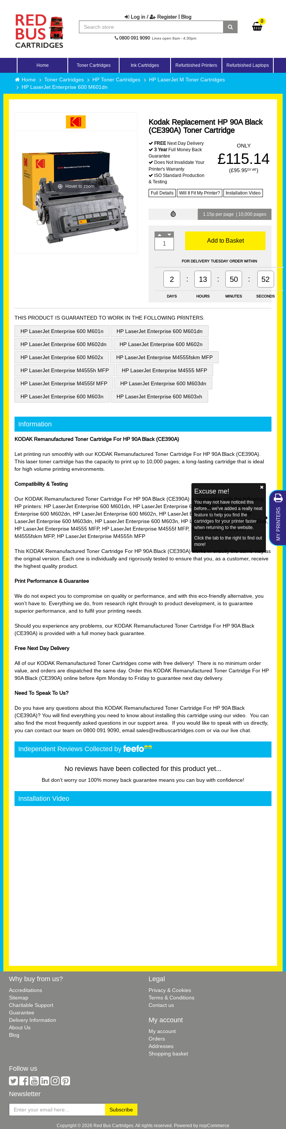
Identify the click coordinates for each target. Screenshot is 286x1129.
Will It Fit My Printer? (199, 193)
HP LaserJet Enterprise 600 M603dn (163, 383)
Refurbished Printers (196, 65)
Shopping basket (168, 1054)
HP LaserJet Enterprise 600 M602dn (63, 344)
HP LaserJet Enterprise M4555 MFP (164, 370)
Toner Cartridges (64, 80)
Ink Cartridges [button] (145, 65)
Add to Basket (225, 240)
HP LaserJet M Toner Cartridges (187, 80)
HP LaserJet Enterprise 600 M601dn (65, 87)
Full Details (162, 193)
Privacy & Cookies (170, 990)
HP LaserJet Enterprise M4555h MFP (64, 370)
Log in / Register (151, 17)
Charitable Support (31, 1005)
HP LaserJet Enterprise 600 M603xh (159, 396)
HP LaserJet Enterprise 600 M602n (161, 344)
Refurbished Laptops (247, 65)
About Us (20, 1027)
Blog (186, 17)
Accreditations (25, 990)
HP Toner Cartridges (116, 80)
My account (162, 1031)
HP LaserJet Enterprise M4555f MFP (63, 383)
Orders (157, 1039)
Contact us (161, 1005)
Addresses (161, 1046)
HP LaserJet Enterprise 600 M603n (62, 396)
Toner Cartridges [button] (94, 65)
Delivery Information (32, 1020)
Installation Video (243, 193)
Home (42, 65)
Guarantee (21, 1013)
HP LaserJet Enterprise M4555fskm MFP (164, 357)
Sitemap (18, 998)
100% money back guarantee (122, 780)
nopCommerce (214, 1125)
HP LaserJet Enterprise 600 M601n (62, 331)
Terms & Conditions (171, 998)
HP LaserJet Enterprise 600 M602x (61, 357)
